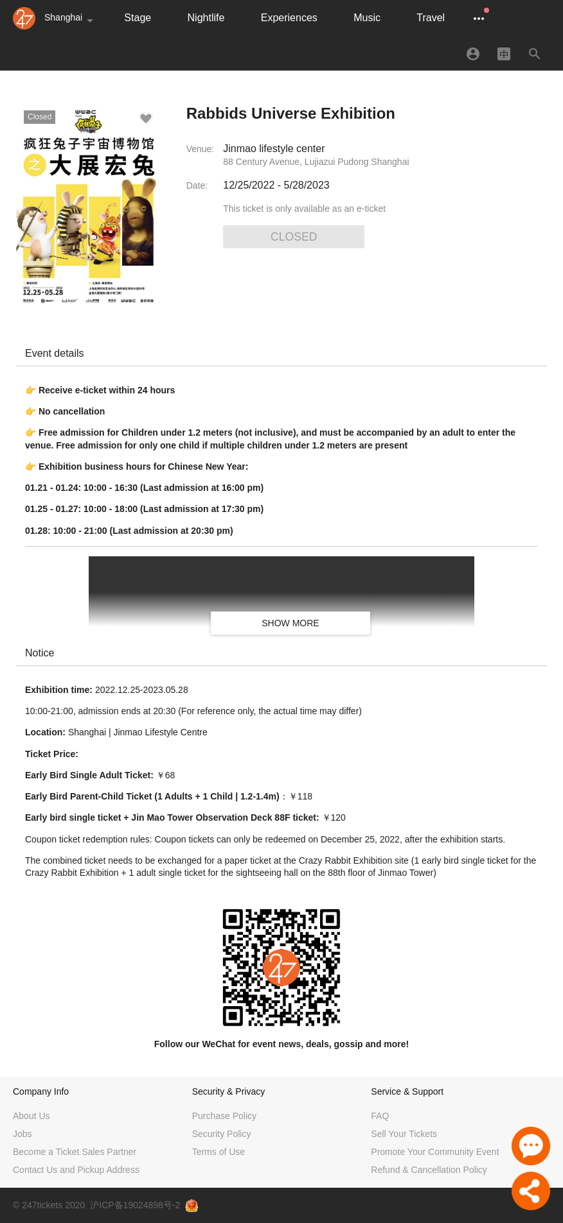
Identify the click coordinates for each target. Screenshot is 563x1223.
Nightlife (206, 17)
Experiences (289, 17)
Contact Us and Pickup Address (76, 1170)
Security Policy (221, 1134)
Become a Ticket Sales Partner (74, 1152)
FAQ (380, 1116)
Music (366, 17)
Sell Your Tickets (404, 1134)
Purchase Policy (224, 1116)
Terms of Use (218, 1152)
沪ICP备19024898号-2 (135, 1205)
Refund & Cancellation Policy (429, 1170)
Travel (430, 17)
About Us (31, 1116)
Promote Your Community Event (435, 1152)
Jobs (22, 1134)
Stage (137, 17)
